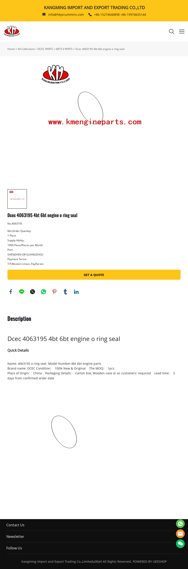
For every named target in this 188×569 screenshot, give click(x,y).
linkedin (76, 291)
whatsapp (43, 291)
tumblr (65, 291)
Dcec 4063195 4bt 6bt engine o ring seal (99, 49)
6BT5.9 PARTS (64, 49)
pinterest (54, 291)
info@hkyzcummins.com (66, 14)
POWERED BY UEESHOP (150, 561)
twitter (32, 291)
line (21, 291)
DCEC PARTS (45, 49)
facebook (10, 291)
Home (11, 49)
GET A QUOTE (94, 275)
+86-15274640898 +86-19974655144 (120, 14)
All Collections (26, 49)
